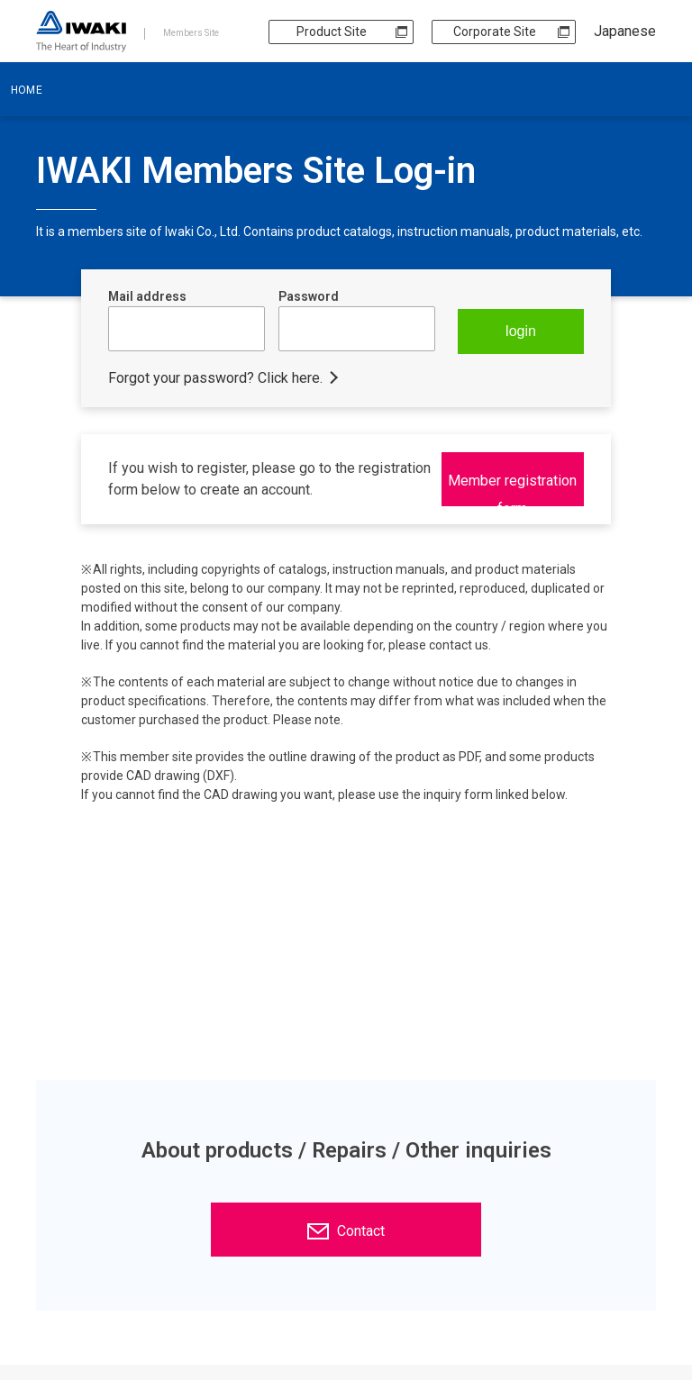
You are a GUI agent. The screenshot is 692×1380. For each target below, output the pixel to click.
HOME (26, 90)
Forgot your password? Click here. (215, 377)
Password (308, 296)
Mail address (147, 296)
